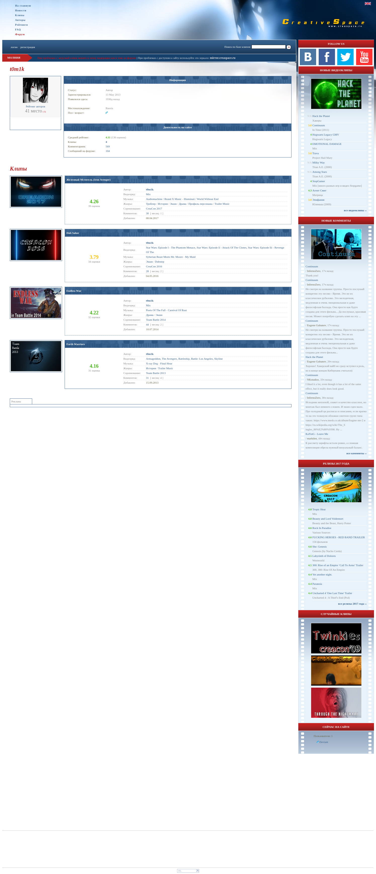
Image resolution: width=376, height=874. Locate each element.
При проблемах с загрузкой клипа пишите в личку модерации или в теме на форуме (86, 57)
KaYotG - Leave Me (317, 433)
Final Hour (166, 363)
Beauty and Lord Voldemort (327, 518)
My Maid (190, 256)
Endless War (73, 290)
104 (108, 150)
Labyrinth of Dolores (324, 555)
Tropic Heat (318, 509)
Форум (20, 34)
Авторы (20, 20)
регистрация (27, 47)
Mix (148, 194)
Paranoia (317, 583)
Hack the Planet (321, 115)
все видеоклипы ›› (355, 210)
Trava (315, 153)
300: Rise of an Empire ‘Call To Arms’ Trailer (337, 565)
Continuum (318, 125)
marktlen (312, 438)
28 (147, 271)
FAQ (18, 29)
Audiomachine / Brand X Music (164, 198)
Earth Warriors (75, 344)
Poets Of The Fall (156, 310)
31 (147, 377)
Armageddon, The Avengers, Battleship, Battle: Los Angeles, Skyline (184, 358)
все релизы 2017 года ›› (352, 603)
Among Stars (319, 171)
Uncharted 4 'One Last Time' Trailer (332, 593)
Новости (20, 10)
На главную (23, 5)
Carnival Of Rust (177, 310)
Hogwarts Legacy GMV (325, 134)
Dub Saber (72, 232)
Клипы (19, 15)
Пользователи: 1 (323, 735)
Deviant (323, 741)
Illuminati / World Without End (201, 198)
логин (14, 47)
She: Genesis (319, 546)
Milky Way (318, 162)
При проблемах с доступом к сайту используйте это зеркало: (174, 57)
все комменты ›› (357, 453)
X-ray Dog (152, 363)
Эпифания (318, 199)
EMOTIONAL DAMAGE (327, 143)
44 (147, 324)
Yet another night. (322, 574)
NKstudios (313, 379)
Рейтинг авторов (35, 106)
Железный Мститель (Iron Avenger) (88, 179)
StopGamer (318, 181)
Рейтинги (21, 24)
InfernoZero (313, 270)
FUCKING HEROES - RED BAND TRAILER (338, 537)
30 (147, 213)
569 (108, 146)
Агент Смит (319, 190)
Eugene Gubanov (316, 325)
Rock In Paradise (321, 527)
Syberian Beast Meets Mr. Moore (164, 256)
